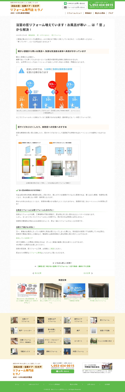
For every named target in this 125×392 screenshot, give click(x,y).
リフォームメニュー (74, 13)
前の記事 (36, 273)
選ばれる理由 (100, 13)
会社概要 (107, 384)
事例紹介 (88, 13)
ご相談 (51, 248)
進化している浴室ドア (24, 238)
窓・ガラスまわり (43, 35)
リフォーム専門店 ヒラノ (26, 9)
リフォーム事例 (35, 253)
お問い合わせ (91, 384)
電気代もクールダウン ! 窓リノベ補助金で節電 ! (74, 299)
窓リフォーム (56, 35)
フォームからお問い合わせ (74, 7)
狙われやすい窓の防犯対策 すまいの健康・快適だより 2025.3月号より (27, 300)
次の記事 (88, 273)
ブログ (110, 13)
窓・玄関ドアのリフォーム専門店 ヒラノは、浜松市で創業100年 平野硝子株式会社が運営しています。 (97, 368)
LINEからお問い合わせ (74, 3)
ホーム (17, 384)
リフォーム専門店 (28, 371)
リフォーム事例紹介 (54, 384)
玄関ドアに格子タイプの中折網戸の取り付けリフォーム (98, 299)
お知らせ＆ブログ (34, 384)
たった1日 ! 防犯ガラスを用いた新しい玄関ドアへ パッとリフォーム (50, 300)
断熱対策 (32, 35)
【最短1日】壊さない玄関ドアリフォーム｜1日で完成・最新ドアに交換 (63, 266)
